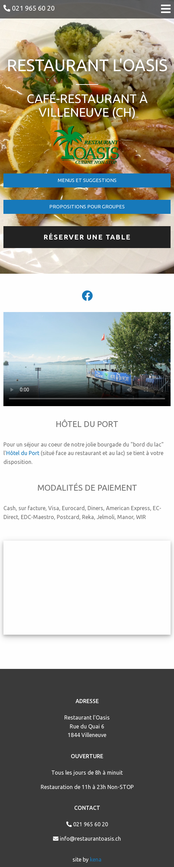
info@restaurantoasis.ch (87, 839)
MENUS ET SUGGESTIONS (87, 180)
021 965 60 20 (29, 8)
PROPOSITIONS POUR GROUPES (87, 206)
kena (96, 859)
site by (81, 859)
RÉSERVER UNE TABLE (87, 237)
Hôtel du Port (22, 453)
